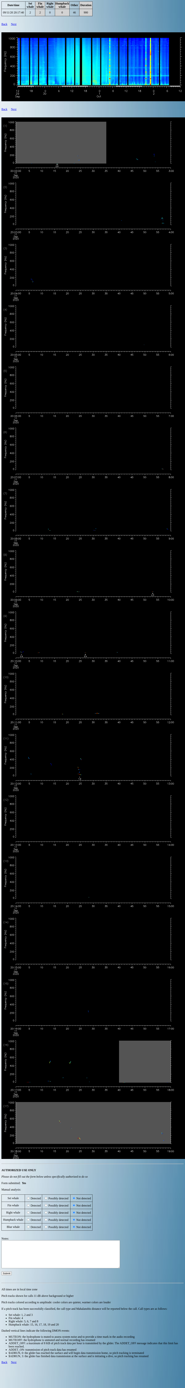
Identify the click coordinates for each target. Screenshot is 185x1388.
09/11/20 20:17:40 (13, 12)
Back (4, 24)
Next (13, 24)
